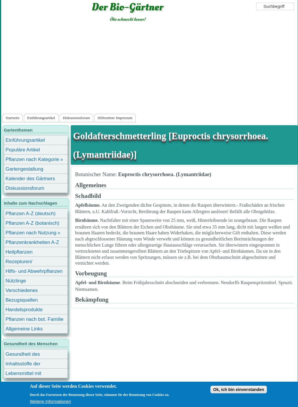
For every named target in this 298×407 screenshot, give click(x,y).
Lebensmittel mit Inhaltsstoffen (23, 374)
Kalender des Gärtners (30, 178)
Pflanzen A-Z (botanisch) (32, 223)
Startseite (12, 118)
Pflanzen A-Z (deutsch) (31, 213)
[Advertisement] (149, 69)
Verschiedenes (22, 290)
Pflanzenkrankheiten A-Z (32, 242)
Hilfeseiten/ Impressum (114, 118)
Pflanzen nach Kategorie (32, 159)
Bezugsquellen (22, 300)
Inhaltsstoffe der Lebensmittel (23, 364)
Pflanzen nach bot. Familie (34, 319)
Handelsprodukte (24, 309)
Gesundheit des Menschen (23, 355)
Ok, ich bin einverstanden (238, 389)
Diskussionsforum (76, 118)
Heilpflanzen (19, 252)
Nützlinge (16, 281)
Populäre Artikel (23, 150)
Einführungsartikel (41, 118)
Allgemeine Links (24, 329)
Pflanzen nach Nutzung (31, 233)
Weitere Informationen (50, 401)
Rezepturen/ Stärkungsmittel (22, 262)
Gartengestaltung (24, 169)
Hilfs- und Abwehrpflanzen (34, 271)
